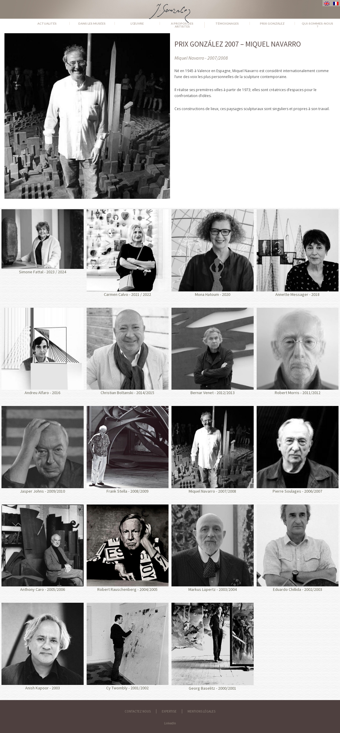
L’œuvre (137, 23)
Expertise (169, 711)
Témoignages (227, 23)
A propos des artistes (182, 25)
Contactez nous (138, 711)
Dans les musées (92, 23)
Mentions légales (201, 711)
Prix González (272, 23)
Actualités (47, 23)
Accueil (12, 23)
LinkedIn (170, 723)
